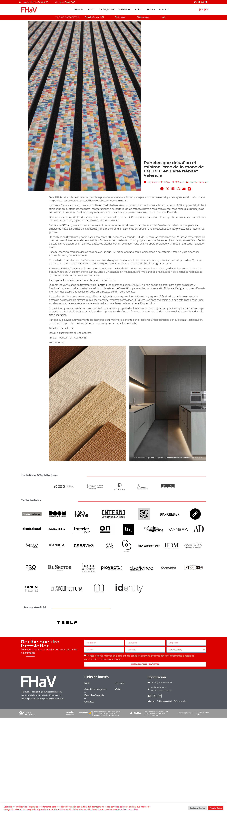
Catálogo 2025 (106, 9)
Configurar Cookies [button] (197, 808)
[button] (162, 189)
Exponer (78, 9)
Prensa (151, 9)
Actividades (124, 9)
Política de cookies (129, 809)
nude (163, 17)
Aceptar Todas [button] (216, 808)
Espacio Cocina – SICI (94, 17)
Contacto (164, 9)
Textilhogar (120, 17)
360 (143, 17)
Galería (138, 9)
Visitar (91, 9)
